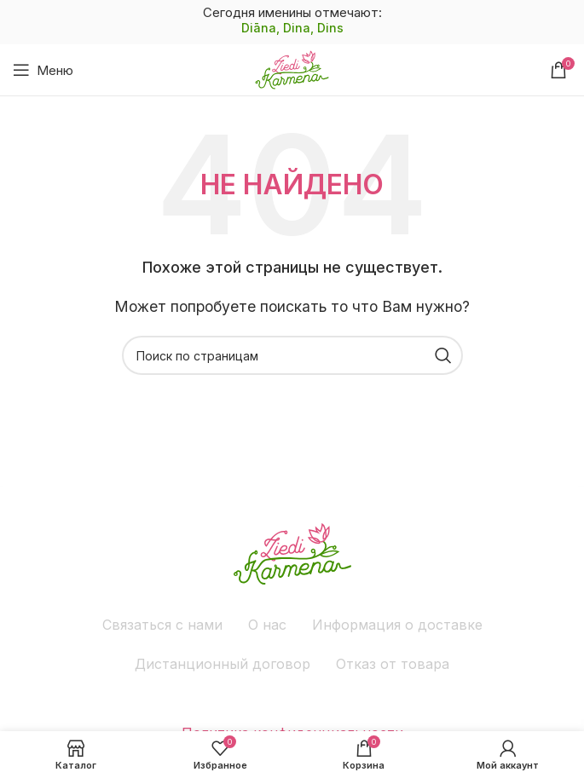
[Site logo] (292, 68)
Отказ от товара (392, 663)
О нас (267, 624)
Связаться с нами (162, 624)
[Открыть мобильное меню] (43, 70)
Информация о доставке (397, 624)
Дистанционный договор (222, 663)
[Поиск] (292, 355)
